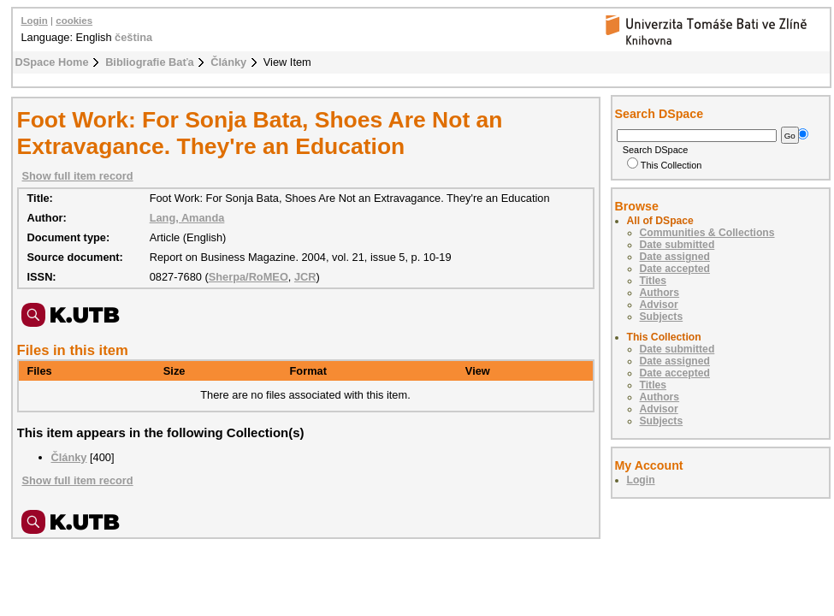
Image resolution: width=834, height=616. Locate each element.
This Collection (664, 165)
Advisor (659, 305)
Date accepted (675, 269)
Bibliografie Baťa (149, 62)
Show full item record (77, 175)
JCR (305, 276)
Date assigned (675, 257)
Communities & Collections (707, 233)
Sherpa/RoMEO (248, 276)
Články (228, 62)
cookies (74, 20)
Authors (660, 293)
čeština (133, 37)
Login (34, 20)
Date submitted (677, 245)
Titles (653, 281)
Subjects (661, 317)
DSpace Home (52, 62)
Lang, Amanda (187, 217)
